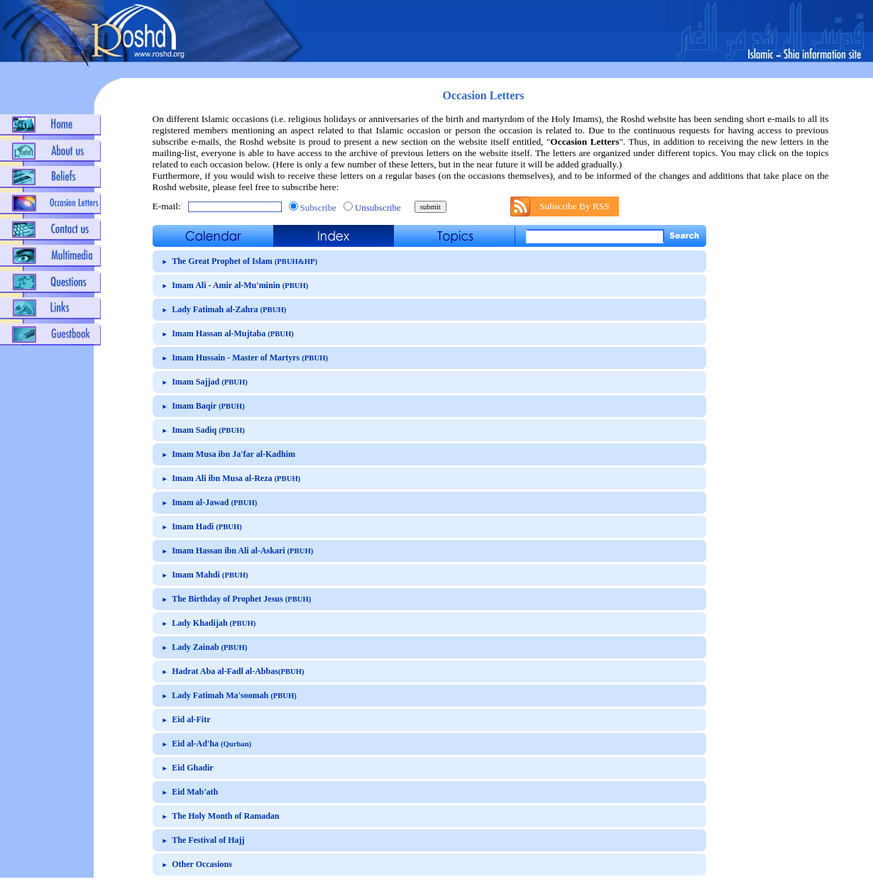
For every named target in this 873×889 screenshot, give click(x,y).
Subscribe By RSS (574, 206)
